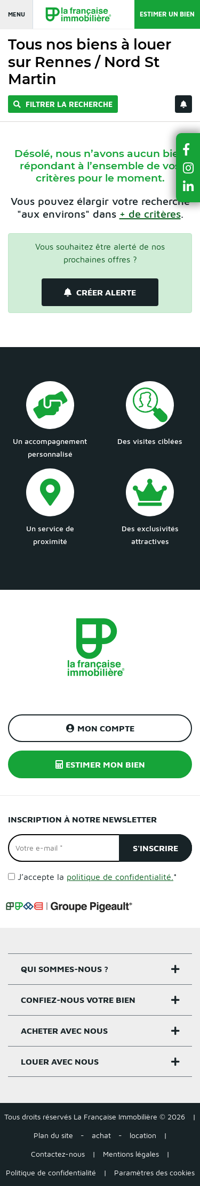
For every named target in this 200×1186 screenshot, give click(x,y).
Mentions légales (131, 1153)
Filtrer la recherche (63, 104)
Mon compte (100, 728)
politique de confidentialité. (120, 877)
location (143, 1135)
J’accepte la (97, 877)
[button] (188, 149)
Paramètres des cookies (154, 1172)
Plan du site (53, 1135)
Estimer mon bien (100, 764)
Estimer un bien (167, 14)
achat (101, 1135)
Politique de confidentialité (51, 1172)
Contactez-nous (58, 1153)
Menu (16, 14)
